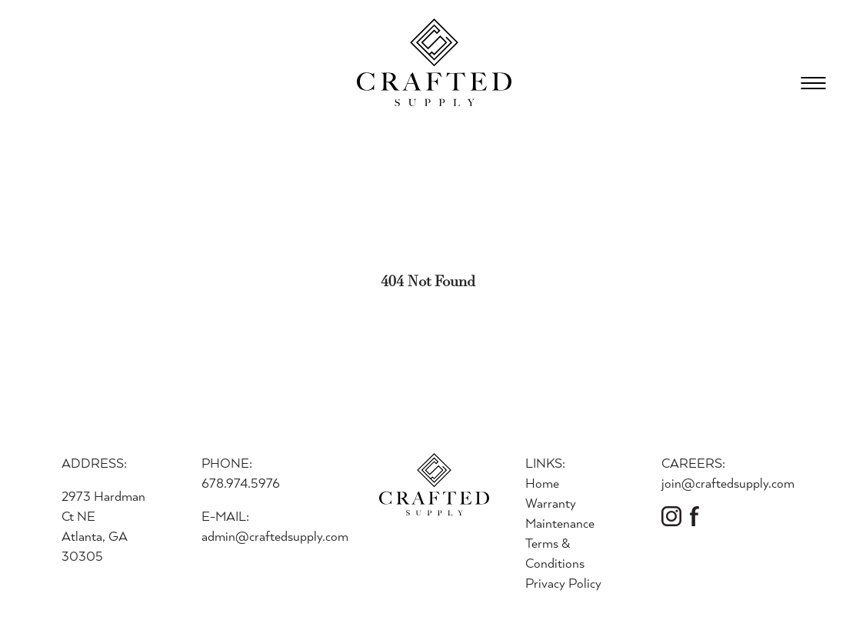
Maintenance (560, 523)
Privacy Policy (563, 583)
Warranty (550, 503)
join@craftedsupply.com (727, 483)
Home (542, 483)
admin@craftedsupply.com (275, 536)
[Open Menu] (813, 83)
